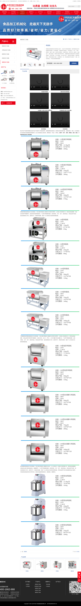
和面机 (27, 571)
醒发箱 (72, 571)
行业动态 (48, 586)
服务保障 (49, 12)
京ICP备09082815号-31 (52, 603)
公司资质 (28, 586)
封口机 (77, 551)
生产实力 (40, 12)
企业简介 (28, 584)
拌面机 (57, 571)
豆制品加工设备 (6, 50)
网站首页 (4, 12)
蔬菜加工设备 (5, 54)
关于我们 (13, 12)
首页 (66, 39)
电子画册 (76, 12)
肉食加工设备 (5, 58)
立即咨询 (74, 63)
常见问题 (48, 584)
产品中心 (22, 12)
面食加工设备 (5, 46)
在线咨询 (6, 103)
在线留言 (74, 1)
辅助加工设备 (5, 62)
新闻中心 (31, 12)
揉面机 (25, 551)
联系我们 (79, 1)
